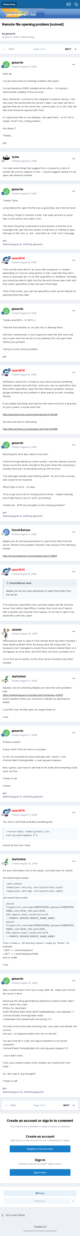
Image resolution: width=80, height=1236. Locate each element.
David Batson (21, 530)
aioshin (17, 629)
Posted (24, 66)
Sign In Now (40, 1172)
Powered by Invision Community (40, 1231)
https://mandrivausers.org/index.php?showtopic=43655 (33, 695)
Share (40, 1193)
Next (68, 49)
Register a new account (40, 1148)
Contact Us (40, 1226)
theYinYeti (19, 676)
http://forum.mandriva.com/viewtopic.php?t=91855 (30, 555)
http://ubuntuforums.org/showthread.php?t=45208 (30, 414)
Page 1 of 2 (40, 49)
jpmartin (10, 33)
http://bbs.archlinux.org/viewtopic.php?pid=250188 (30, 429)
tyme (15, 157)
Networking (28, 37)
